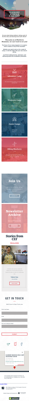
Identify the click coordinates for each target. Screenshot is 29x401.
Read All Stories (14, 242)
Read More (14, 283)
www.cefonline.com (9, 389)
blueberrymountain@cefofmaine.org (14, 354)
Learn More (21, 357)
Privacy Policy (3, 384)
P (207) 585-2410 (10, 356)
